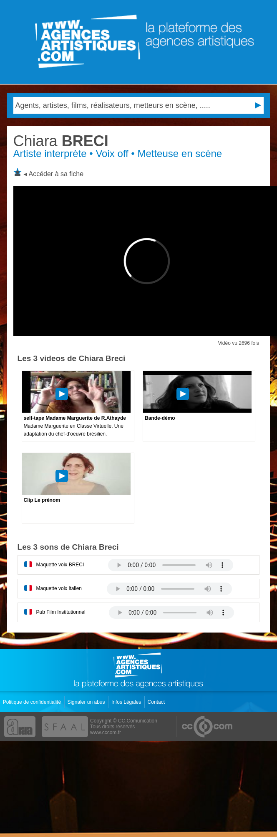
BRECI (60, 140)
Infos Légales (127, 702)
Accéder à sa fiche (56, 173)
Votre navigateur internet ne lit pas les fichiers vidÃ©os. (170, 565)
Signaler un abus (86, 702)
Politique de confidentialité (33, 702)
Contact (157, 702)
